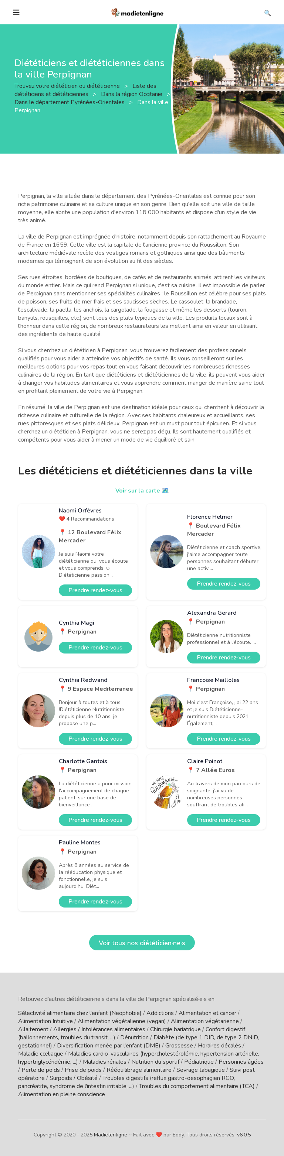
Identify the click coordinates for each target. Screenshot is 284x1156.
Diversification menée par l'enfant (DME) (108, 1046)
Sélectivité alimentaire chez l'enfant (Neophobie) (80, 1013)
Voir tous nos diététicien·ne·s (142, 943)
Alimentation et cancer (207, 1013)
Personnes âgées (241, 1062)
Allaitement (33, 1029)
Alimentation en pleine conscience (61, 1094)
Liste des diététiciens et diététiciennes (85, 90)
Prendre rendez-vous (95, 590)
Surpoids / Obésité (74, 1078)
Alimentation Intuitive (45, 1021)
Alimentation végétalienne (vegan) (122, 1021)
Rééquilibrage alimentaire (139, 1070)
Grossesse (179, 1046)
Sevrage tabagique (200, 1070)
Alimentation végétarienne (205, 1021)
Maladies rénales (104, 1062)
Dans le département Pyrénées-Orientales (70, 102)
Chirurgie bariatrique (175, 1029)
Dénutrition (134, 1037)
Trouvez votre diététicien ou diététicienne (67, 86)
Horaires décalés (219, 1046)
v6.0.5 (244, 1134)
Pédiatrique (199, 1062)
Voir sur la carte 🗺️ (142, 491)
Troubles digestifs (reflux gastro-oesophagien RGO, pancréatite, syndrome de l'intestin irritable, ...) (126, 1082)
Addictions (160, 1013)
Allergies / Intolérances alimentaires (99, 1029)
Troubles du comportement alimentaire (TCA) (197, 1086)
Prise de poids (83, 1070)
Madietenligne (110, 1134)
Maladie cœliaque (40, 1054)
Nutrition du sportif (155, 1062)
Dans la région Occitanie (132, 94)
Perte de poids (40, 1070)
